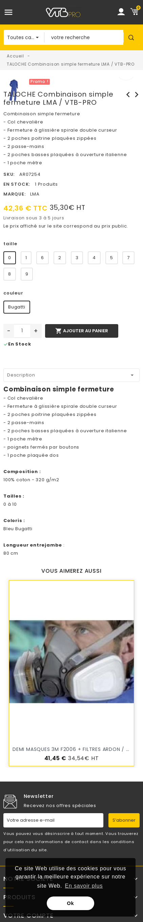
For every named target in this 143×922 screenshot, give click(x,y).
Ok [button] (70, 903)
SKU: (9, 174)
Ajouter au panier (81, 331)
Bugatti (16, 307)
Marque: (14, 194)
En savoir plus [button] (84, 886)
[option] (83, 81)
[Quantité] (22, 331)
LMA (34, 194)
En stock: (16, 184)
